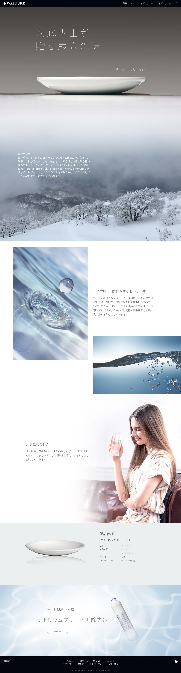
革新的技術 (84, 661)
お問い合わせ (147, 3)
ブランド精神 (67, 664)
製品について (129, 3)
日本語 (6, 661)
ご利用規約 (80, 664)
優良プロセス (97, 661)
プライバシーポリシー (96, 664)
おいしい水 (110, 661)
